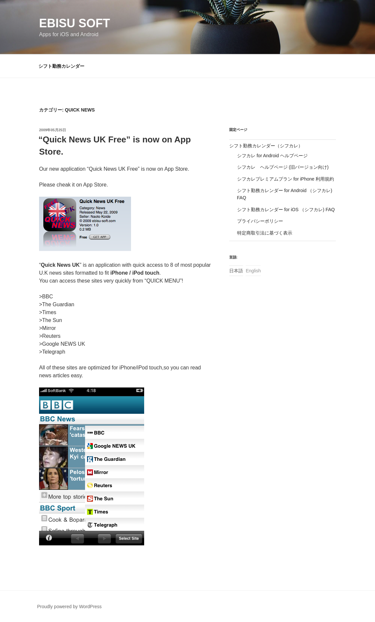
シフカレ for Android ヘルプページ (272, 155)
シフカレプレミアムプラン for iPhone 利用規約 (285, 179)
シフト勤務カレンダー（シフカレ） (266, 145)
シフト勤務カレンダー (61, 66)
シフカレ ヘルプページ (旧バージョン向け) (283, 167)
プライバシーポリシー (260, 221)
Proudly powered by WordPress (69, 606)
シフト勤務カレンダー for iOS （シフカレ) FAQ (286, 209)
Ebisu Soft (74, 23)
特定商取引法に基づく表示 (264, 233)
